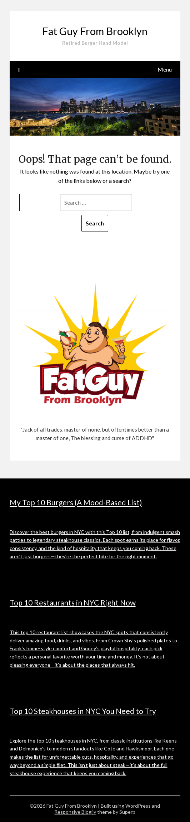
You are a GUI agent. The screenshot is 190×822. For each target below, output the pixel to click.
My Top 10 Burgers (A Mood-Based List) (76, 502)
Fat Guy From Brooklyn (95, 31)
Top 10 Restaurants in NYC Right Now (73, 602)
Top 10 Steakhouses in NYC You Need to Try (83, 710)
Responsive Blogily (75, 812)
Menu (165, 69)
